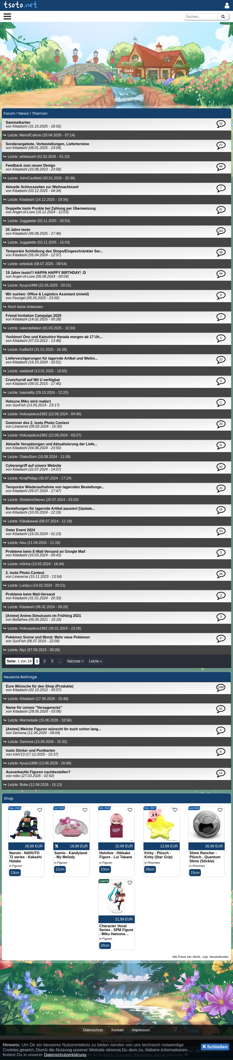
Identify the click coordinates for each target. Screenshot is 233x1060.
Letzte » (95, 662)
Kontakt (117, 1031)
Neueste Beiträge (20, 678)
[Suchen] (223, 17)
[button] (7, 16)
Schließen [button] (215, 1046)
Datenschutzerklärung (65, 1054)
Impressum (141, 1031)
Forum (9, 114)
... (60, 662)
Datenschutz (93, 1031)
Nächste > (75, 662)
